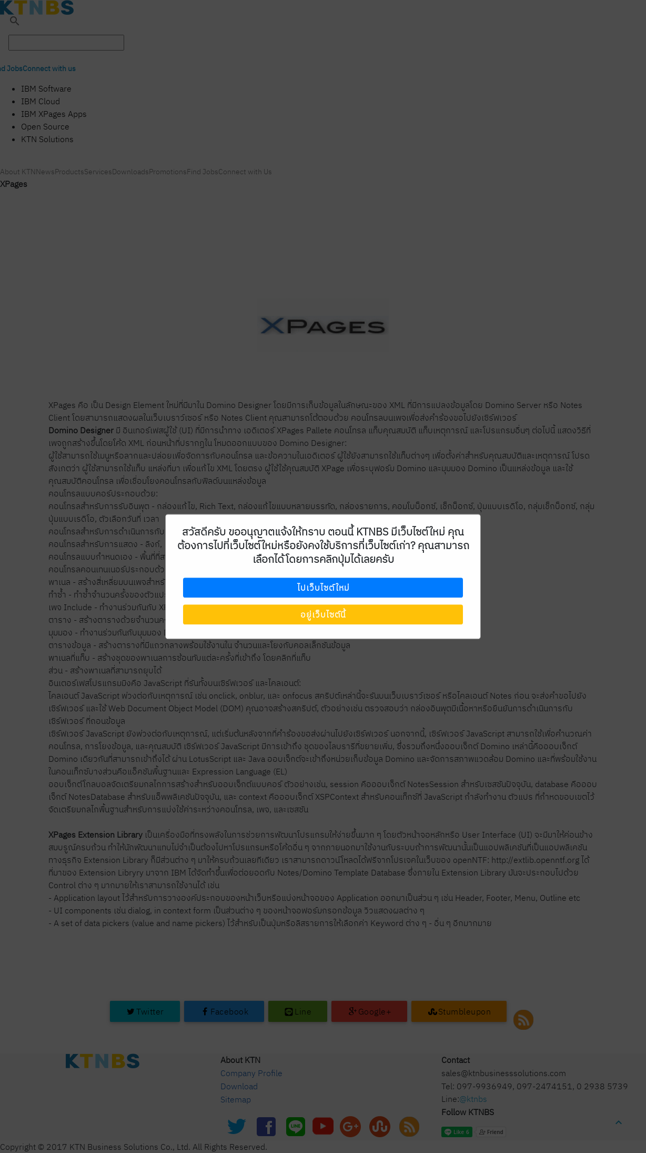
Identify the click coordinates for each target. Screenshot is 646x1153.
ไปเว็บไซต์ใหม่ (323, 588)
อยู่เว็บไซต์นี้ (323, 614)
